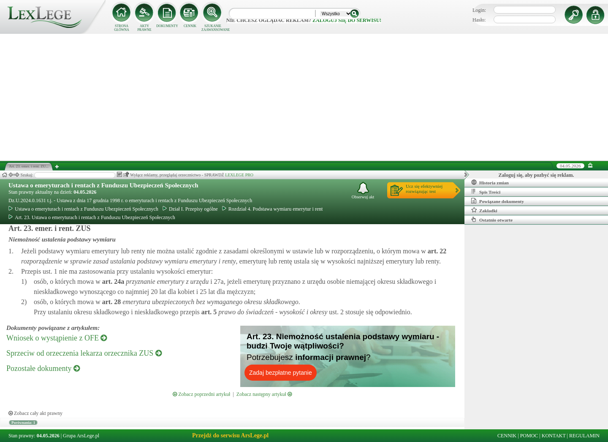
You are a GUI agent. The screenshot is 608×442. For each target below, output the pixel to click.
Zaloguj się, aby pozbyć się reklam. (536, 175)
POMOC (529, 436)
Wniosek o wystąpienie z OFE (56, 338)
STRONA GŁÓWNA (121, 28)
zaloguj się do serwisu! (346, 20)
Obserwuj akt (363, 190)
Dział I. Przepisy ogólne (190, 209)
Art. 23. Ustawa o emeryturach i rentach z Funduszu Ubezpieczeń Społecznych (91, 217)
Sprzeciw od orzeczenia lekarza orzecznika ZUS (84, 353)
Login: (479, 10)
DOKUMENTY (167, 26)
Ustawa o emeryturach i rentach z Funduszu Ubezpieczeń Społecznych (103, 185)
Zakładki (484, 210)
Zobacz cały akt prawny (35, 413)
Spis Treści (485, 192)
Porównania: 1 (23, 422)
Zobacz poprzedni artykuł (201, 394)
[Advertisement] (304, 97)
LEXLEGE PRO (239, 175)
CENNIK (190, 26)
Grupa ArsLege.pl (81, 436)
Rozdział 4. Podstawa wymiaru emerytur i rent (272, 209)
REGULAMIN (584, 436)
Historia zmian (490, 182)
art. (436, 251)
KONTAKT (554, 436)
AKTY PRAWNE (144, 28)
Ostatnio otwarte (492, 219)
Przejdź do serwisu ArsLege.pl (230, 435)
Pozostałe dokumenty (43, 368)
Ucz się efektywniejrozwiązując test (424, 189)
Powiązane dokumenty (497, 201)
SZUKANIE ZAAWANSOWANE (212, 28)
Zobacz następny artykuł (264, 394)
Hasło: (479, 20)
